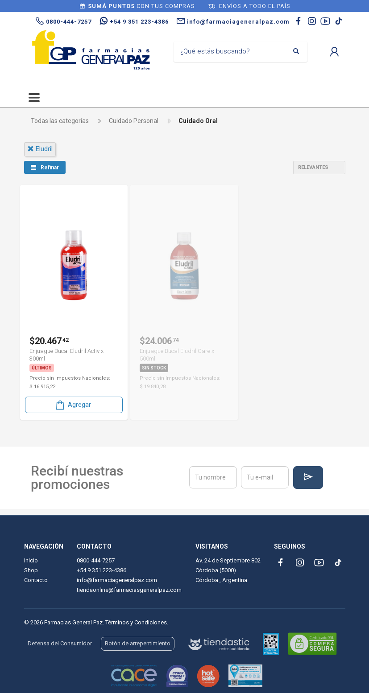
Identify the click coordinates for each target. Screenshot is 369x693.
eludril (40, 149)
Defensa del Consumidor (60, 643)
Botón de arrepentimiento (137, 643)
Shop (31, 570)
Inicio (31, 560)
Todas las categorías (60, 120)
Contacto (36, 580)
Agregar (72, 404)
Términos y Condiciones (136, 622)
